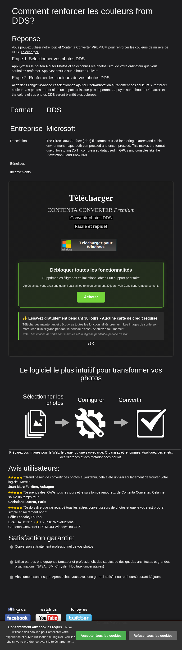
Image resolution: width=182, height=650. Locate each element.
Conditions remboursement (141, 285)
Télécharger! (30, 52)
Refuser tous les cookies (153, 635)
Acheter (91, 297)
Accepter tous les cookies (101, 635)
